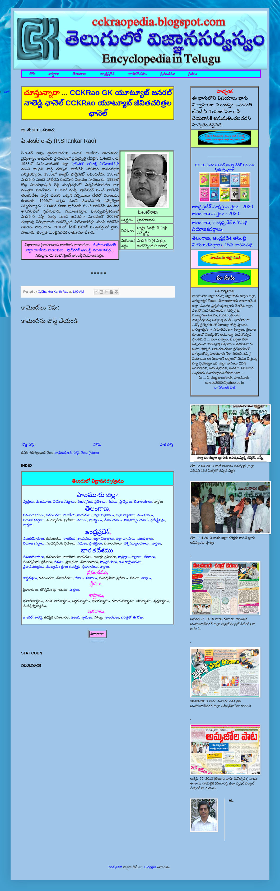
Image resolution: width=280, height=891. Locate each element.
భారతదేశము (137, 74)
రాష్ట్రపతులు (108, 562)
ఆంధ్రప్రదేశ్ (107, 74)
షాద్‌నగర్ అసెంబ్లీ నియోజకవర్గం (95, 163)
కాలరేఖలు (112, 617)
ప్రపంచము (167, 74)
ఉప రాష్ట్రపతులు (130, 562)
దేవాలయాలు (143, 502)
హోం (32, 74)
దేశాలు (79, 578)
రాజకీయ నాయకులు (77, 515)
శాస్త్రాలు (53, 74)
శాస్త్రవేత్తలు (30, 578)
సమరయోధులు (33, 515)
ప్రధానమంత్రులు (34, 567)
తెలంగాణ (79, 74)
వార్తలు (27, 525)
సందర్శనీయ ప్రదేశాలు (91, 502)
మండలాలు (43, 502)
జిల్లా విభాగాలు (104, 515)
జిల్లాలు (137, 557)
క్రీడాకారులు (90, 567)
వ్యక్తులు (28, 502)
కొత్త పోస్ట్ (28, 444)
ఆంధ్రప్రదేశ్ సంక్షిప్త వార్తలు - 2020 (222, 206)
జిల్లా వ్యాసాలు (126, 515)
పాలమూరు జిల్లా (97, 494)
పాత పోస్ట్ (166, 444)
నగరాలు (149, 557)
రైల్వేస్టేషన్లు (158, 520)
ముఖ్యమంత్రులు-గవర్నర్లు (63, 567)
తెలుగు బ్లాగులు (81, 617)
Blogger (150, 867)
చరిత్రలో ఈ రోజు (132, 617)
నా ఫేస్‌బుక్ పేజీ (224, 387)
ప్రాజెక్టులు (125, 502)
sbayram (115, 867)
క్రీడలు (192, 74)
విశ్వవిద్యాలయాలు (136, 520)
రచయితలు (54, 515)
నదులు (113, 502)
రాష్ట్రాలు (124, 557)
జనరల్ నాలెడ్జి (32, 617)
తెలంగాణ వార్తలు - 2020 (215, 213)
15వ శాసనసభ (239, 244)
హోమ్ (97, 444)
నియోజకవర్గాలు (64, 502)
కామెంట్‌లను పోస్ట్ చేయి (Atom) (77, 453)
